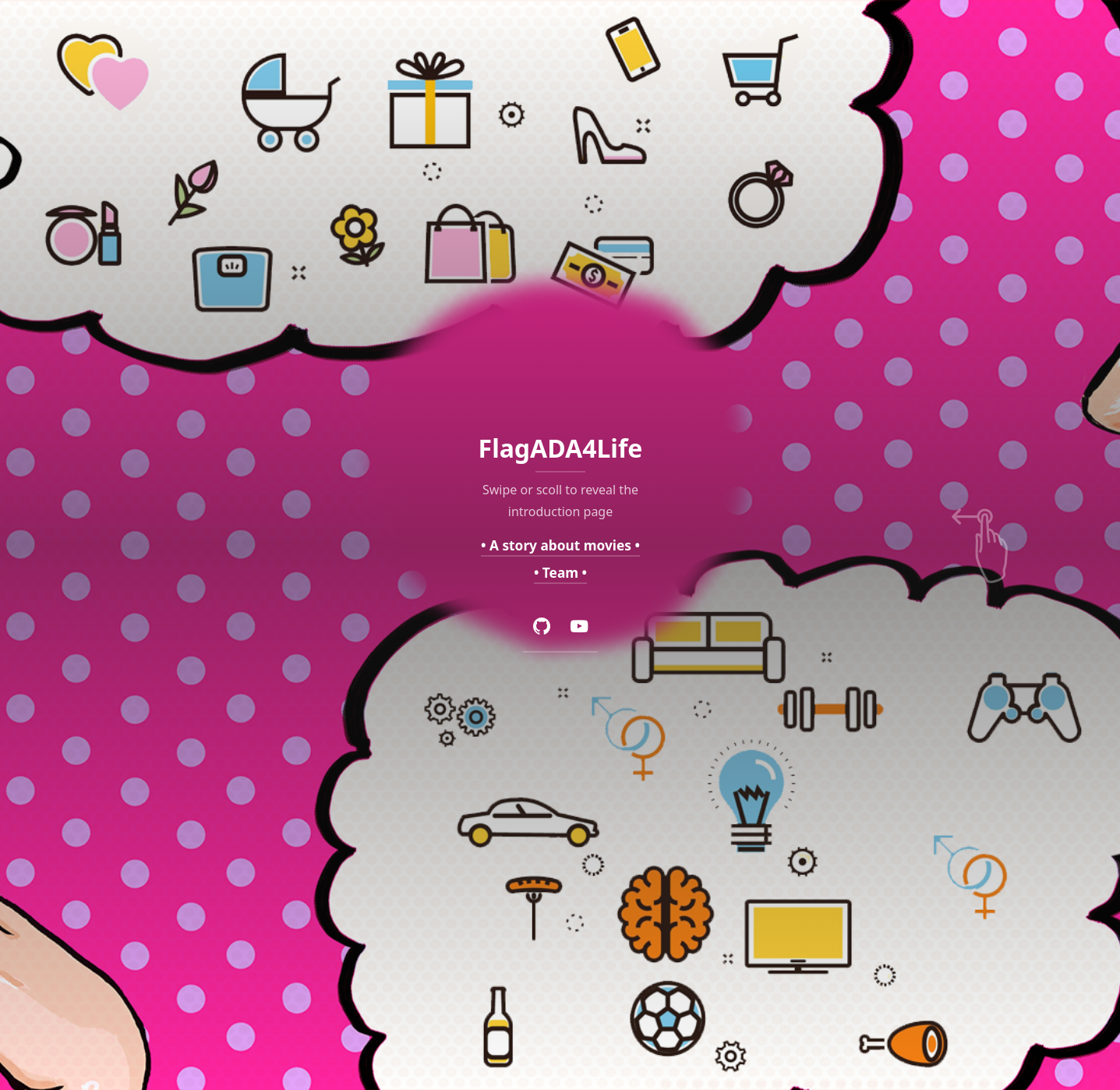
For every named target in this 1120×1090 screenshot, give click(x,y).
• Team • (559, 573)
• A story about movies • (560, 545)
